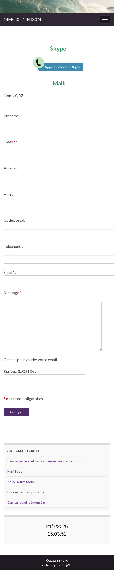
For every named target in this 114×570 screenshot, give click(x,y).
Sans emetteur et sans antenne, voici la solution (44, 461)
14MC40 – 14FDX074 (22, 19)
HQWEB (68, 565)
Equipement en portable (25, 492)
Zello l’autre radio (20, 482)
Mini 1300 (14, 471)
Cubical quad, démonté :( (26, 502)
